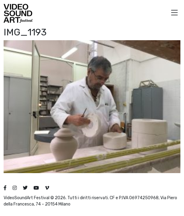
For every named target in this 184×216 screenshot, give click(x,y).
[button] (174, 13)
